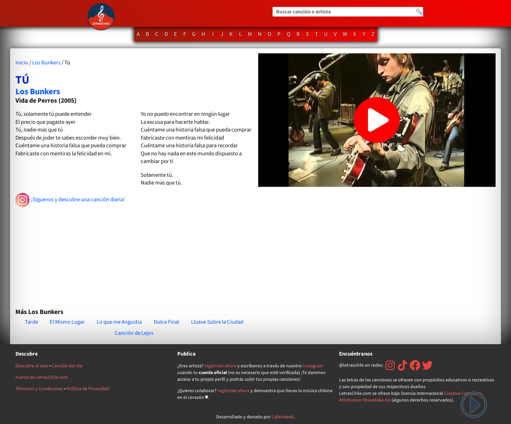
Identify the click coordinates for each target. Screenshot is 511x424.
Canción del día (67, 366)
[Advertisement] (134, 255)
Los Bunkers (46, 63)
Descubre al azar (31, 366)
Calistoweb (283, 417)
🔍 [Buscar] (419, 11)
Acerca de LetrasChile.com (41, 377)
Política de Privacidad (87, 388)
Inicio (21, 63)
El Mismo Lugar (67, 322)
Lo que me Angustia (119, 322)
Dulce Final (166, 322)
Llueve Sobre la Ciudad (217, 322)
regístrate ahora (220, 366)
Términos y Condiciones (39, 388)
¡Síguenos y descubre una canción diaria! (70, 200)
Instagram (313, 366)
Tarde (31, 322)
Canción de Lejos (133, 333)
